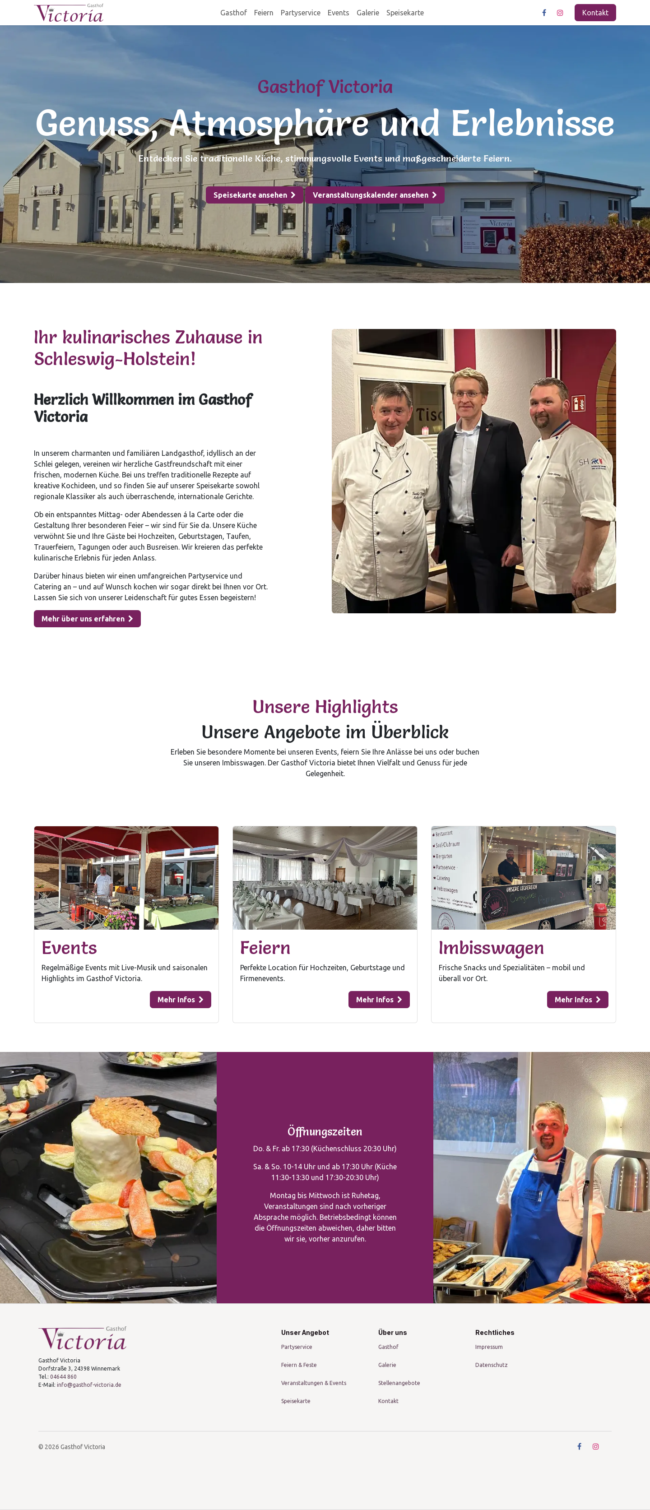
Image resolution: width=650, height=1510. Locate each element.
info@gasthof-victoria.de (89, 1385)
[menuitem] (234, 13)
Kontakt (595, 13)
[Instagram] (560, 12)
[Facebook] (544, 12)
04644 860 (63, 1377)
